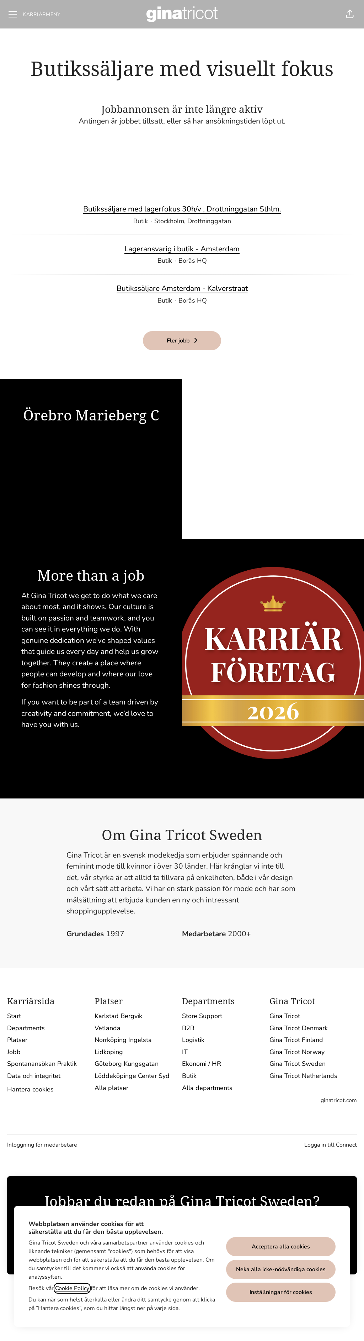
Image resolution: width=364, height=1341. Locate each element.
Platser (17, 1040)
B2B (188, 1028)
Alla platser (111, 1088)
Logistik (193, 1040)
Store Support (202, 1016)
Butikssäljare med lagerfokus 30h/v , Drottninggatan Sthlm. (182, 209)
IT (185, 1052)
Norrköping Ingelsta (123, 1040)
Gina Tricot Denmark (298, 1028)
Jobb (14, 1052)
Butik (189, 1076)
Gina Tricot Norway (297, 1052)
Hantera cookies (30, 1089)
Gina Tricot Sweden (297, 1063)
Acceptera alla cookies (281, 1247)
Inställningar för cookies (281, 1292)
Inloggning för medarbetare (42, 1145)
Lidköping (109, 1052)
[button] (350, 14)
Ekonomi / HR (201, 1063)
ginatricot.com (339, 1100)
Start (14, 1016)
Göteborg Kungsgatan (127, 1063)
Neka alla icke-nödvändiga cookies (281, 1269)
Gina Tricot (284, 1016)
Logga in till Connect (330, 1145)
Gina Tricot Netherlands (303, 1076)
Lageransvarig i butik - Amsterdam (182, 249)
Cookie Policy (72, 1288)
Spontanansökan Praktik (42, 1063)
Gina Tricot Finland (296, 1040)
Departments (26, 1028)
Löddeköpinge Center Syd (132, 1076)
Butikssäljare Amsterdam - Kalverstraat (182, 288)
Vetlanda (108, 1028)
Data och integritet (33, 1076)
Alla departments (207, 1088)
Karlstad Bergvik (118, 1016)
